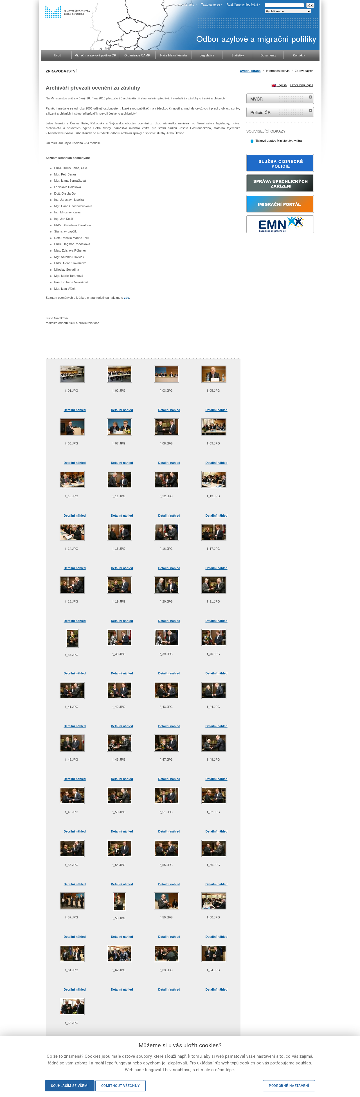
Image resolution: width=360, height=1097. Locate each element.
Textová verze (210, 4)
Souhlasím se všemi (70, 1086)
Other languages (301, 85)
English (281, 85)
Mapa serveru (185, 4)
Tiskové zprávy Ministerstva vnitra (279, 140)
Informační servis (278, 70)
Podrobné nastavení (289, 1086)
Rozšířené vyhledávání (242, 4)
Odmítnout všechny (120, 1086)
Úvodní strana (250, 70)
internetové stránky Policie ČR (280, 112)
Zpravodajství (304, 70)
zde (126, 297)
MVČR (280, 98)
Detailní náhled (75, 410)
